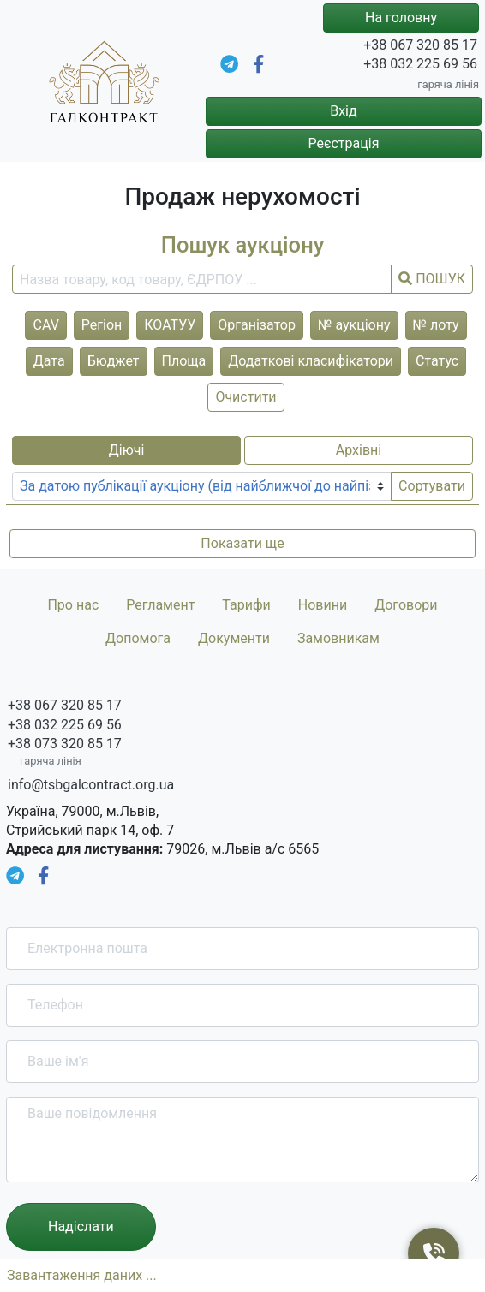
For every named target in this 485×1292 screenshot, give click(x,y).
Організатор (257, 325)
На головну (401, 17)
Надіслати (81, 1226)
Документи (234, 638)
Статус (437, 361)
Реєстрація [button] (343, 143)
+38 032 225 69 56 (420, 64)
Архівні (358, 450)
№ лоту (436, 325)
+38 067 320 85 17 (420, 45)
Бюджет (113, 361)
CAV (45, 325)
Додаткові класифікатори (310, 361)
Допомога (138, 638)
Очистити (245, 397)
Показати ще (242, 543)
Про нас (73, 605)
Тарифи (246, 605)
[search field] (202, 279)
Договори (405, 605)
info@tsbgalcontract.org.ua (91, 785)
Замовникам (338, 638)
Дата (49, 361)
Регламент (160, 605)
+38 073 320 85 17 (65, 743)
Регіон (101, 325)
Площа (184, 361)
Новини (322, 605)
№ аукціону (354, 325)
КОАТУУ (169, 325)
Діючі (127, 450)
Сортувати (431, 486)
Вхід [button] (343, 111)
